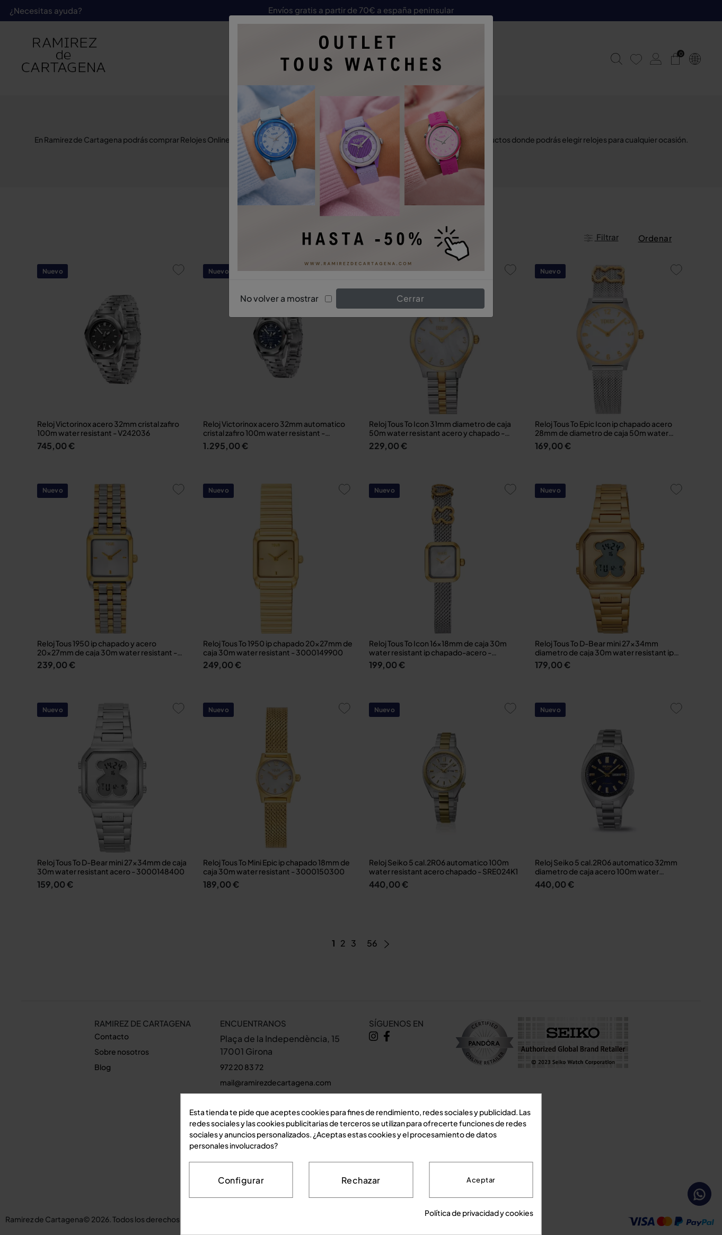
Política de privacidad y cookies (479, 1213)
